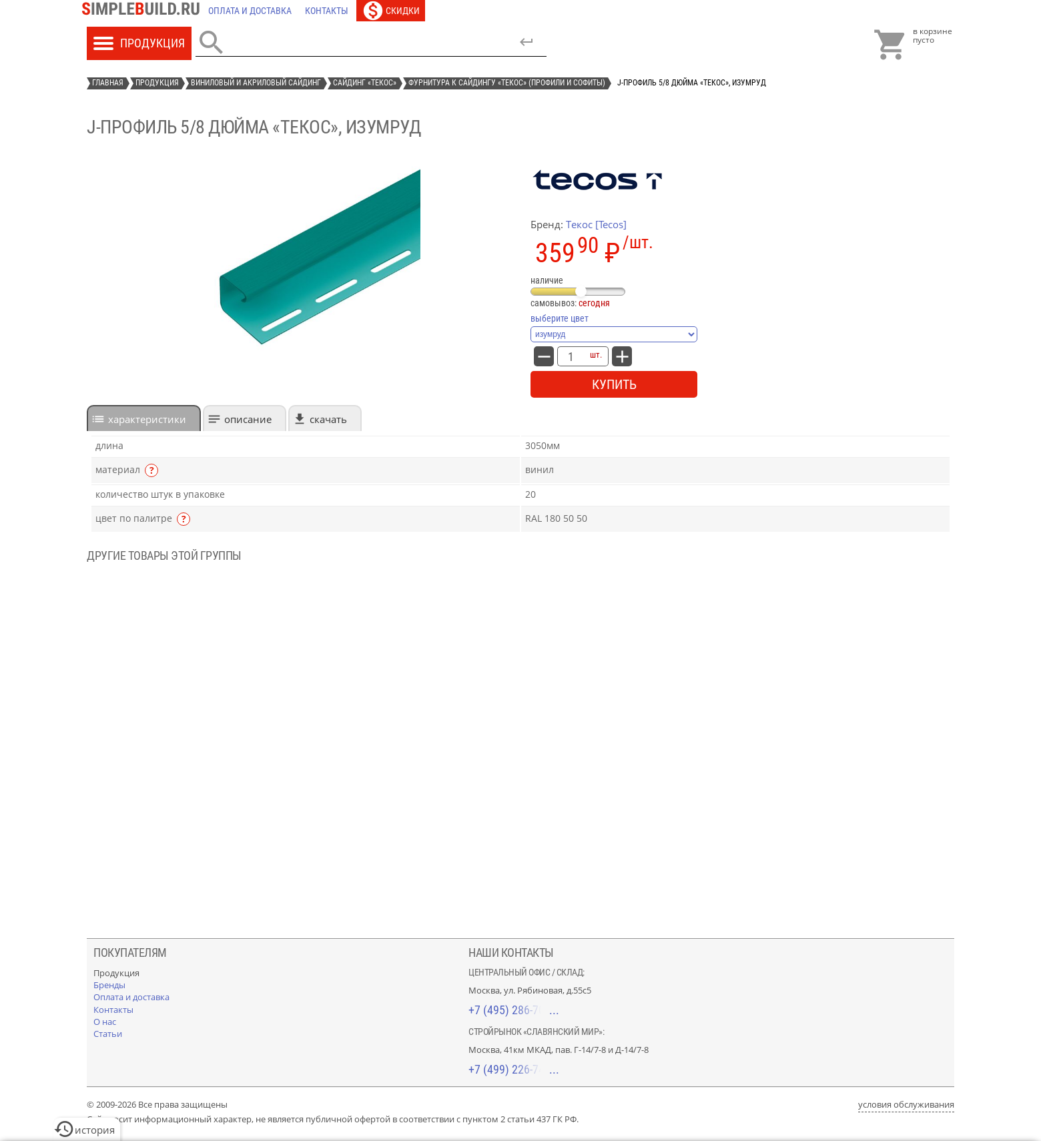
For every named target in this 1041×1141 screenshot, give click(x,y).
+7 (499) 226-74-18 (513, 1069)
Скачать (328, 419)
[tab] (144, 418)
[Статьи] (107, 1034)
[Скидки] (390, 10)
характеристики (147, 419)
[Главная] (144, 10)
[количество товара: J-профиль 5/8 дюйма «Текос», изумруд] (570, 356)
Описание (248, 419)
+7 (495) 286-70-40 (513, 1010)
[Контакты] (327, 10)
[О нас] (104, 1022)
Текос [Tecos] (596, 224)
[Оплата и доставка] (250, 10)
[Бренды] (109, 985)
